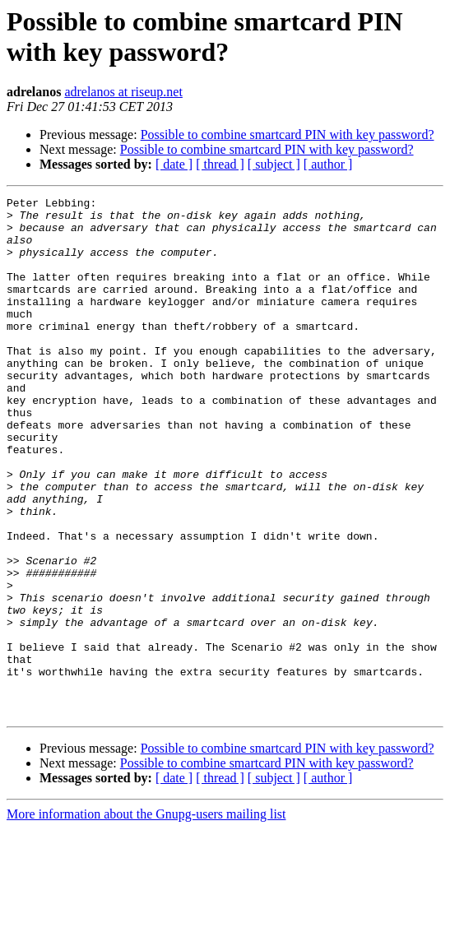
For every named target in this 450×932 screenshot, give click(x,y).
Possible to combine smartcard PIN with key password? (287, 134)
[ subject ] (274, 164)
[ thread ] (220, 164)
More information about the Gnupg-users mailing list (146, 918)
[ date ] (174, 164)
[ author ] (328, 164)
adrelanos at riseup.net (123, 92)
